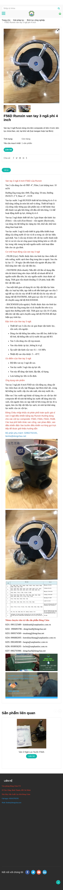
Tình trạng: (8, 139)
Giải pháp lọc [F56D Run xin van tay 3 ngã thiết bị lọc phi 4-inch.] (18, 20)
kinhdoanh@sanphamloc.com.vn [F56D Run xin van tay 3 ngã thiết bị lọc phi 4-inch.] (37, 624)
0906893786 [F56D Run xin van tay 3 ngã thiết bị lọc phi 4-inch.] (16, 629)
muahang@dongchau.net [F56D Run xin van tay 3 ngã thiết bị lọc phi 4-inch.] (34, 633)
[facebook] (27, 872)
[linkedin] (44, 872)
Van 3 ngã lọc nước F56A (31, 752)
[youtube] (39, 872)
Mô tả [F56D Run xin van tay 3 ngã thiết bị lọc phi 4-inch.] (6, 170)
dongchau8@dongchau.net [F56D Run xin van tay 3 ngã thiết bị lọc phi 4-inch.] (35, 629)
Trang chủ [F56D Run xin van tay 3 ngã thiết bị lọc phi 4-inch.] (6, 20)
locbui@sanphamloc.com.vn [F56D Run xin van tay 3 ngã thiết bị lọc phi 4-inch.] (35, 646)
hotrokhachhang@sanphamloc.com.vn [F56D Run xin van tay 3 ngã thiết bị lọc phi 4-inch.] (39, 638)
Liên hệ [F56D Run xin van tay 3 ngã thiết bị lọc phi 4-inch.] (8, 150)
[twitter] (33, 872)
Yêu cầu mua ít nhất (12, 143)
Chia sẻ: (7, 158)
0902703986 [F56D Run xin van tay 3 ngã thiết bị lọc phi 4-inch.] (16, 651)
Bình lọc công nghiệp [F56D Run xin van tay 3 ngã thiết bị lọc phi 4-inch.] (36, 20)
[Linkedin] (20, 158)
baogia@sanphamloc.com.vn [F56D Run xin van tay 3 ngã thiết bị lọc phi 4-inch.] (35, 642)
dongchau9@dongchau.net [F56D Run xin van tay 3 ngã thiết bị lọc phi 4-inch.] (34, 651)
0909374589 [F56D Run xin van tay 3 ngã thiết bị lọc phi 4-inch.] (16, 633)
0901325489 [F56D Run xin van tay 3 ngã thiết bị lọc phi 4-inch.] (16, 624)
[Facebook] (13, 158)
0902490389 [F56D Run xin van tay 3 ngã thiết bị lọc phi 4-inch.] (16, 642)
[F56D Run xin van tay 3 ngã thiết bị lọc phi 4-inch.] (24, 158)
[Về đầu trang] (58, 882)
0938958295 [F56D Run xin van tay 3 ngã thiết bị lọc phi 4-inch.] (16, 646)
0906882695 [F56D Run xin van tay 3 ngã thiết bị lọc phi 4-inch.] (16, 638)
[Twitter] (17, 158)
